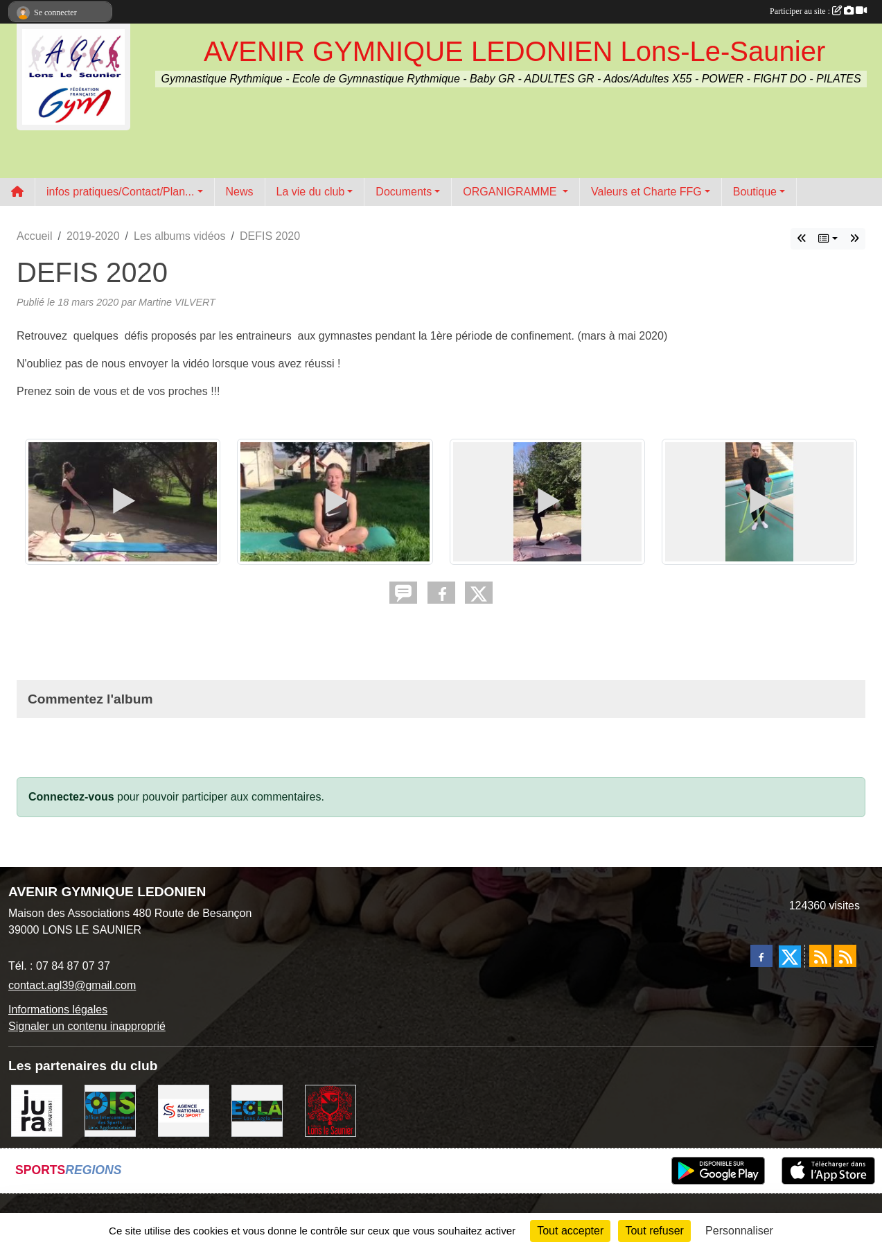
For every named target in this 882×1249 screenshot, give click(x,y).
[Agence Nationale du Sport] (183, 1110)
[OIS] (110, 1110)
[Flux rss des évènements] (845, 956)
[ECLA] (257, 1110)
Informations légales (57, 1009)
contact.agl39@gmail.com (72, 985)
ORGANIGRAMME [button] (511, 192)
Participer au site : (818, 11)
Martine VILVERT (177, 302)
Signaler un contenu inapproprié (87, 1026)
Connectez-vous (71, 797)
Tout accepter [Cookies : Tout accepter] (570, 1231)
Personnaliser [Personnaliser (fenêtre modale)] (739, 1231)
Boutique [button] (755, 192)
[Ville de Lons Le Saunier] (330, 1110)
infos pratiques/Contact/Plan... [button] (120, 192)
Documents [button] (404, 192)
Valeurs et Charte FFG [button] (646, 192)
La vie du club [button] (310, 192)
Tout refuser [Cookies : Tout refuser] (654, 1231)
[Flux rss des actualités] (820, 956)
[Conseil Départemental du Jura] (36, 1110)
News (240, 192)
